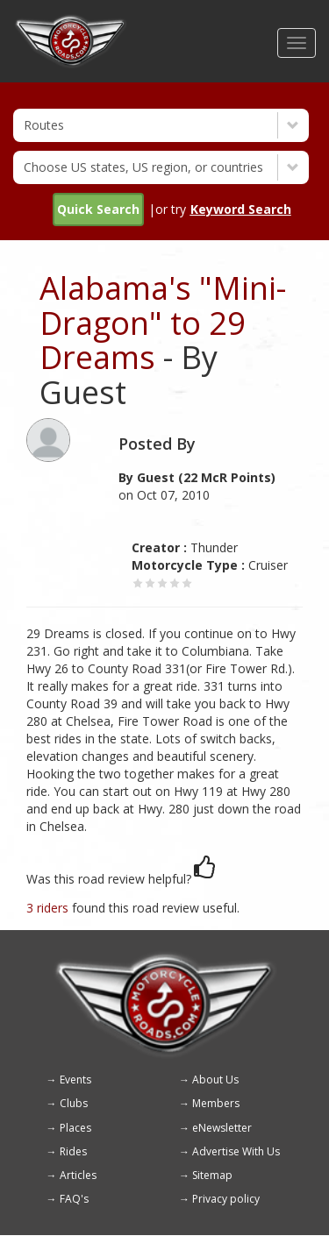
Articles (78, 1175)
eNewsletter (222, 1127)
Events (75, 1079)
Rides (73, 1151)
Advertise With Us (236, 1151)
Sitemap (212, 1175)
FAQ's (74, 1198)
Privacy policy (226, 1198)
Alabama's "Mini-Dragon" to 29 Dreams (162, 322)
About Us (215, 1079)
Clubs (74, 1103)
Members (216, 1103)
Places (75, 1127)
